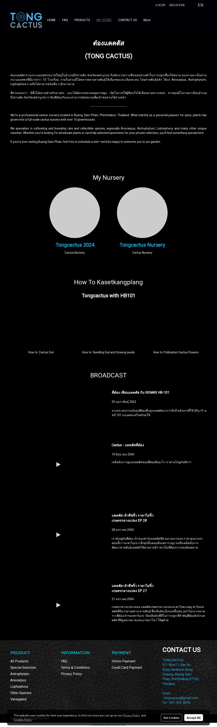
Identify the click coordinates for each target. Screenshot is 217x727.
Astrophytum (19, 674)
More (147, 20)
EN (197, 5)
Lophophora (19, 687)
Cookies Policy (23, 720)
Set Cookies (171, 717)
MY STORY (104, 20)
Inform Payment (123, 661)
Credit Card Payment (127, 668)
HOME (51, 20)
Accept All (194, 717)
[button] (157, 20)
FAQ (65, 20)
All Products (19, 661)
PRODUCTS (82, 20)
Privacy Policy (71, 674)
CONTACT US (127, 20)
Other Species (20, 693)
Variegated (18, 699)
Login (160, 5)
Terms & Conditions (75, 668)
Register (177, 5)
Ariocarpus (18, 680)
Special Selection (23, 668)
